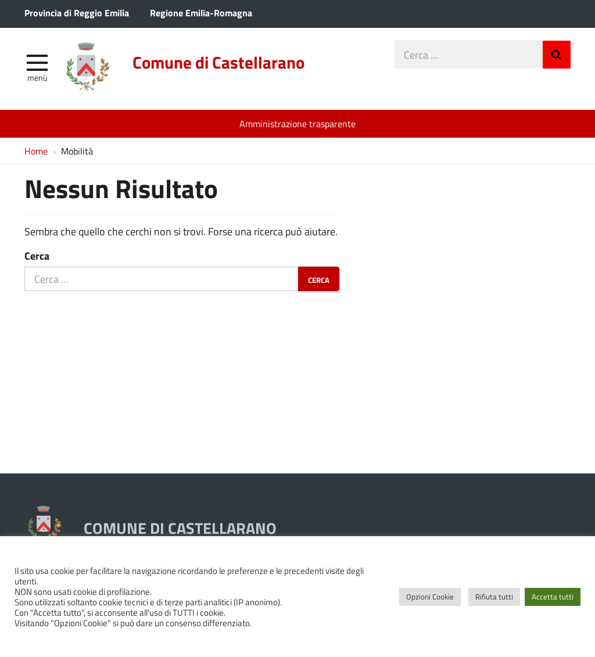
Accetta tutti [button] (553, 596)
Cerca (36, 255)
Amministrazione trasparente (297, 123)
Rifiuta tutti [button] (494, 596)
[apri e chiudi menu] (37, 61)
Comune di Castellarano (218, 62)
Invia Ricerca (557, 55)
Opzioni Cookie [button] (430, 596)
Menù (37, 77)
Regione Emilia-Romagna (201, 12)
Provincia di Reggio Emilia (76, 12)
